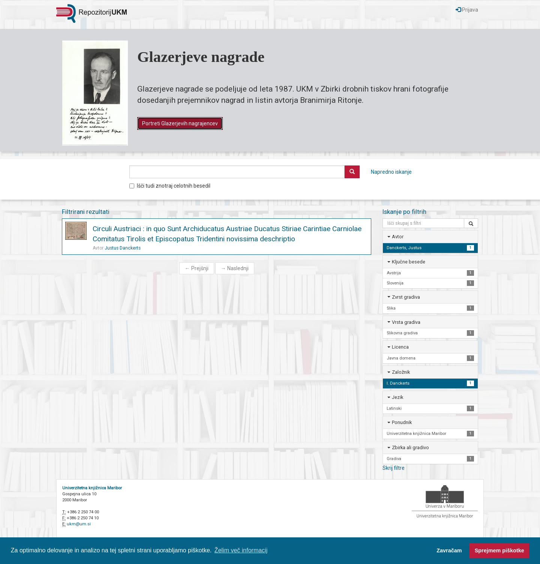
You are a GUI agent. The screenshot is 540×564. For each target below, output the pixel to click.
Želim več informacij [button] (240, 550)
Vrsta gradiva (406, 322)
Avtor (398, 236)
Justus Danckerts (123, 248)
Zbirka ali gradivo (410, 447)
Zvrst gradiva (406, 297)
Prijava (467, 10)
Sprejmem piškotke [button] (499, 550)
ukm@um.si (79, 524)
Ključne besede (408, 262)
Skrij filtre (393, 468)
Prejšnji (196, 268)
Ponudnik (402, 422)
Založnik (401, 372)
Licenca (400, 347)
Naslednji (235, 268)
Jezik (397, 397)
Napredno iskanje (391, 172)
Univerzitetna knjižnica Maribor (92, 488)
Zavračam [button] (449, 550)
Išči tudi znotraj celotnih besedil (169, 186)
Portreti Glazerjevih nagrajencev (180, 123)
